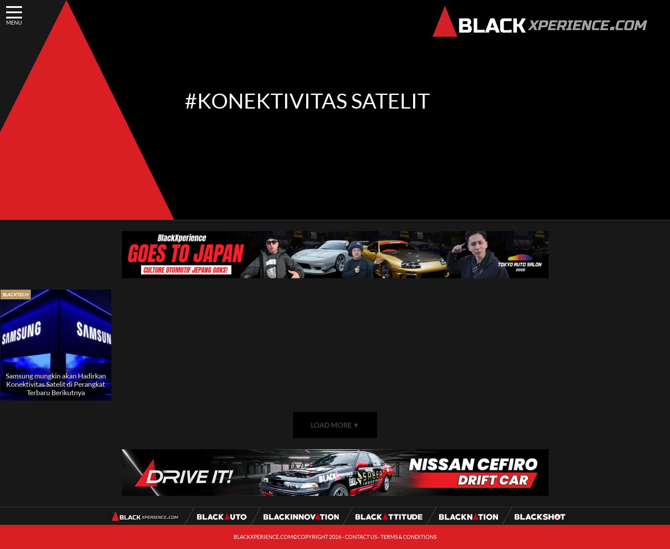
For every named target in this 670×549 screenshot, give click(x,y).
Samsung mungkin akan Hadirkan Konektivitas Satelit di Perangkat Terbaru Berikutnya (56, 383)
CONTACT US (361, 537)
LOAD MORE (335, 425)
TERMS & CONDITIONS (408, 537)
